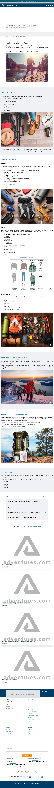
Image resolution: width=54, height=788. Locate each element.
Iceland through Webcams (11, 744)
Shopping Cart (9, 708)
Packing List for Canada (21, 36)
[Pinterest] (28, 771)
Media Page (30, 717)
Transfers (8, 739)
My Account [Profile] (9, 706)
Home (7, 36)
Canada (30, 727)
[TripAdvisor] (35, 771)
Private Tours (8, 733)
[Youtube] (25, 771)
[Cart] (48, 5)
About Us (30, 700)
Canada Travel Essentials (9, 34)
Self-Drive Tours (9, 735)
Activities (30, 733)
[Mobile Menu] (52, 5)
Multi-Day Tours (9, 731)
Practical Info (12, 36)
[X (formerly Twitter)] (32, 771)
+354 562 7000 (13, 763)
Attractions (30, 737)
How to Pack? (22, 34)
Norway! (36, 1)
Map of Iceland (9, 748)
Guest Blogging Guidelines (33, 715)
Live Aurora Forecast (10, 746)
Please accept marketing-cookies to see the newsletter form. (23, 694)
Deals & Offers (31, 719)
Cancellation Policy (32, 707)
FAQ (29, 702)
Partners (30, 713)
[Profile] (46, 5)
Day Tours (8, 729)
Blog (29, 721)
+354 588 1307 (35, 760)
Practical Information (32, 711)
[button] (27, 501)
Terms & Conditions (32, 705)
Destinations (8, 742)
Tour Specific (33, 34)
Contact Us (30, 704)
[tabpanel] (27, 67)
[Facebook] (18, 771)
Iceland (32, 1)
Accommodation (9, 737)
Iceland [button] (9, 699)
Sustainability (31, 709)
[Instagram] (22, 771)
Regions (7, 741)
